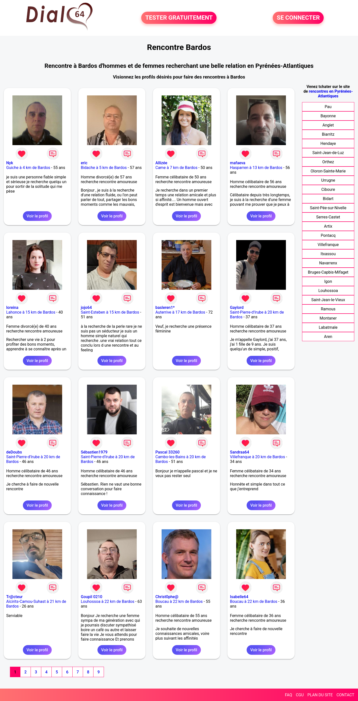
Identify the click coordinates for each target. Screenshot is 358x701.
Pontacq (328, 235)
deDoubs (14, 452)
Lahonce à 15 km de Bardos (30, 312)
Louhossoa (328, 290)
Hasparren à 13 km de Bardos (256, 167)
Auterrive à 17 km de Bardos (180, 312)
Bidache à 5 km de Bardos (104, 167)
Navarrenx (328, 263)
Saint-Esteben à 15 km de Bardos (110, 312)
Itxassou (328, 253)
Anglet (328, 125)
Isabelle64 (239, 596)
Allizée (161, 163)
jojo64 (86, 307)
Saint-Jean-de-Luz (328, 152)
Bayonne (328, 116)
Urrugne (328, 180)
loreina (12, 307)
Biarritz (328, 134)
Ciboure (328, 189)
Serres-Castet (328, 217)
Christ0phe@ (167, 596)
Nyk (9, 163)
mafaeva (237, 163)
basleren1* (165, 307)
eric (84, 163)
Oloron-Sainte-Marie (328, 171)
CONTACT (345, 695)
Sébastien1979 (94, 452)
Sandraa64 (239, 452)
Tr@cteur (14, 596)
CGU (300, 695)
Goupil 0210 (91, 596)
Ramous (328, 309)
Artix (328, 226)
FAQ (288, 695)
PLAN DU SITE (320, 695)
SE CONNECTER (298, 17)
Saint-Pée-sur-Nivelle (328, 208)
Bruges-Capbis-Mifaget (328, 272)
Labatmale (328, 327)
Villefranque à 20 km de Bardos (257, 456)
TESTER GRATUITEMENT (179, 17)
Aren (328, 336)
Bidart (328, 198)
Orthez (328, 162)
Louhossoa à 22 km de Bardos (107, 601)
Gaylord (237, 307)
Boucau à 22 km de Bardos (179, 601)
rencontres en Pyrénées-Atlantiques (331, 93)
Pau (328, 106)
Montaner (328, 318)
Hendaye (328, 143)
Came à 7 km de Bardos (176, 167)
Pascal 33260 (167, 452)
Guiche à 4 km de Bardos (28, 167)
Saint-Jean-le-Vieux (328, 299)
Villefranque (328, 244)
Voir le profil (37, 216)
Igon (328, 281)
